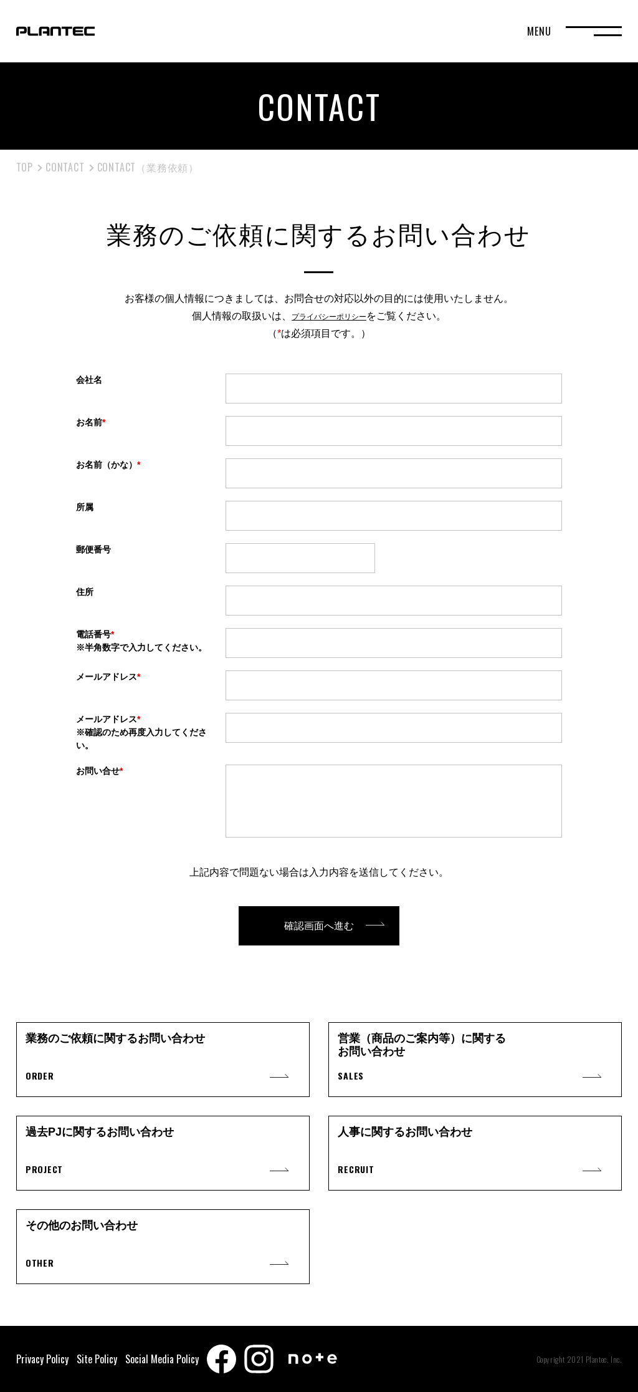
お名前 (90, 422)
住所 (84, 592)
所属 (84, 507)
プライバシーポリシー (329, 316)
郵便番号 (93, 549)
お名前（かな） (108, 465)
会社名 (89, 380)
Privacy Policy (42, 1358)
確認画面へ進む (319, 926)
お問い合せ (99, 771)
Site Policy (97, 1358)
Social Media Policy (162, 1358)
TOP (24, 167)
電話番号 (144, 641)
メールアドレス (108, 677)
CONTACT (65, 167)
